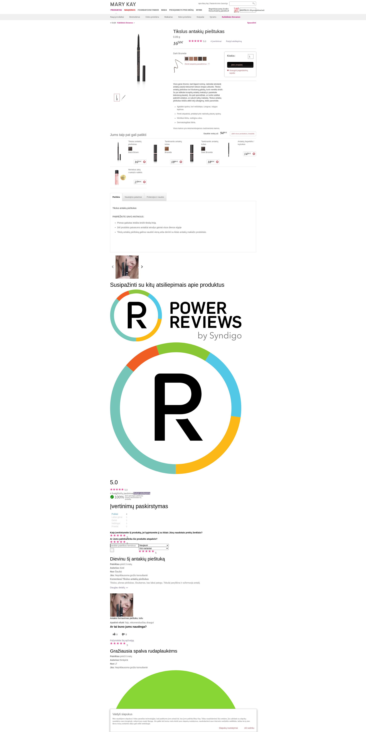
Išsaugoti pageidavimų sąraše (238, 71)
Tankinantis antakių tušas (173, 142)
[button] (122, 514)
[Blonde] (191, 59)
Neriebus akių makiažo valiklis (135, 171)
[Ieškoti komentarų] (112, 550)
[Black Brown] (200, 59)
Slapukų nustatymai (228, 728)
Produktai (116, 10)
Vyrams (213, 17)
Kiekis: (231, 55)
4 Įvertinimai (216, 41)
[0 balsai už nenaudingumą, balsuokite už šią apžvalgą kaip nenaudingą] (123, 634)
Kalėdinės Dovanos (231, 17)
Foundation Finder (148, 10)
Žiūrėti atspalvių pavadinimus (196, 64)
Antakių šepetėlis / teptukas (246, 142)
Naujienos (129, 10)
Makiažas (168, 17)
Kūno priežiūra (184, 17)
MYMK (199, 10)
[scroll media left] (113, 267)
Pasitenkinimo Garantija (219, 3)
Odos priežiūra (152, 17)
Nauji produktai (117, 17)
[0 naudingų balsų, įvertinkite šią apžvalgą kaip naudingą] (114, 634)
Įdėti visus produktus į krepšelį (243, 134)
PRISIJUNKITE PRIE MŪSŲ (181, 10)
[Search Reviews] (124, 545)
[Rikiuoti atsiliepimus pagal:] (154, 545)
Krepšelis (248, 10)
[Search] (242, 4)
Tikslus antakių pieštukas (135, 142)
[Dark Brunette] (140, 60)
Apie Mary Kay (203, 3)
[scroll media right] (142, 267)
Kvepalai (200, 17)
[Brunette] (204, 59)
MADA (164, 10)
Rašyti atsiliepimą (234, 41)
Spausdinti (251, 23)
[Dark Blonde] (196, 59)
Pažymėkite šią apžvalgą (122, 640)
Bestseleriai (134, 17)
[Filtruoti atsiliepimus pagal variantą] (153, 548)
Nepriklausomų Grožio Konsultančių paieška (219, 10)
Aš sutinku (249, 728)
